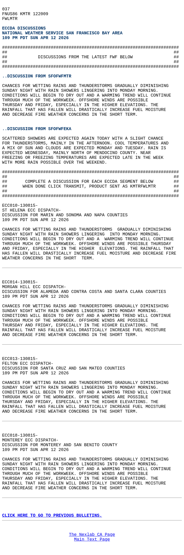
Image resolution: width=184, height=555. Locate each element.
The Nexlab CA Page (92, 534)
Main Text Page (92, 539)
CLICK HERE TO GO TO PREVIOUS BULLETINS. (52, 515)
